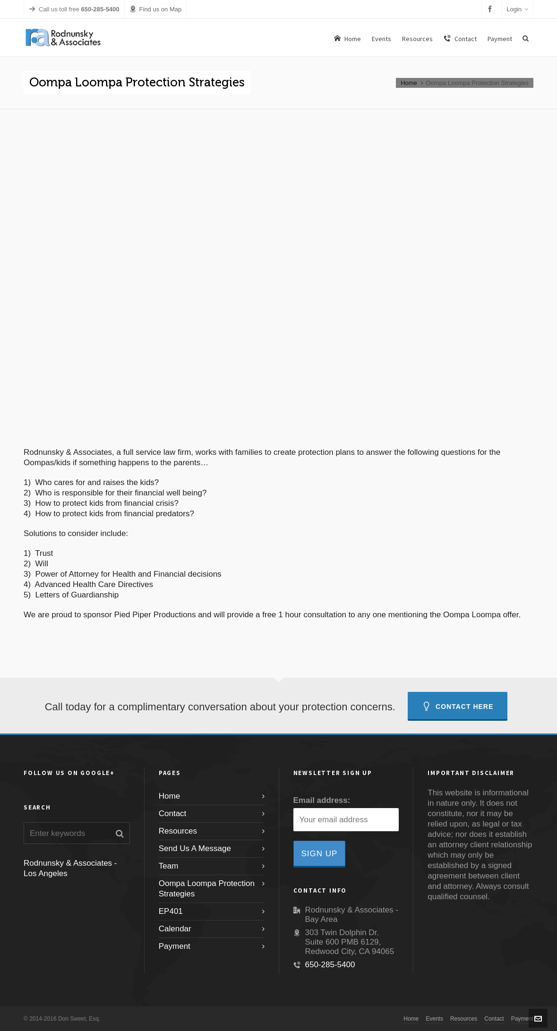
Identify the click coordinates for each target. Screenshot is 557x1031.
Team (169, 865)
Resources (178, 831)
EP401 (171, 911)
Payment (174, 946)
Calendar (175, 928)
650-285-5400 (330, 964)
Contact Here (457, 706)
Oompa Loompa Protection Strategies (207, 888)
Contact (173, 813)
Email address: (322, 800)
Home (409, 82)
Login (517, 9)
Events (434, 1018)
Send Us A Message (195, 848)
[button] (120, 833)
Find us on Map (155, 9)
